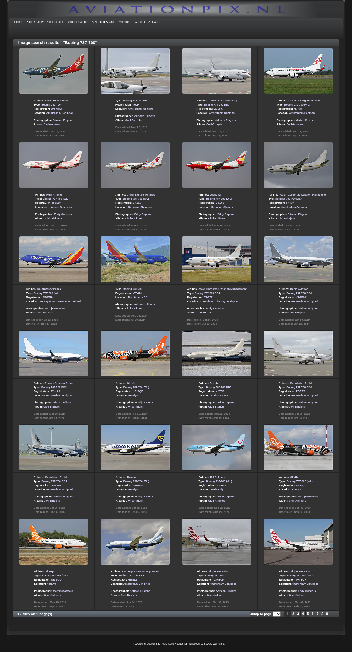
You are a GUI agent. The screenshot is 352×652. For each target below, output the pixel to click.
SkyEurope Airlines (57, 100)
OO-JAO (220, 485)
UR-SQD (56, 579)
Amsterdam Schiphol (59, 112)
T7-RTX (300, 391)
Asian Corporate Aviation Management (304, 194)
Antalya (133, 395)
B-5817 (137, 202)
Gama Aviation (299, 288)
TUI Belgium (217, 476)
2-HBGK (219, 579)
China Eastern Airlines (141, 194)
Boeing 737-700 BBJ (135, 100)
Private (214, 382)
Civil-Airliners (52, 124)
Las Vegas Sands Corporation (141, 571)
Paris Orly (217, 489)
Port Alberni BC (138, 297)
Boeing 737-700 (51, 104)
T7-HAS (55, 391)
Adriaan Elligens (63, 120)
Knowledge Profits (301, 382)
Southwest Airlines (49, 288)
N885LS (133, 579)
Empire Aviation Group (59, 382)
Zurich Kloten (219, 395)
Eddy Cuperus (63, 214)
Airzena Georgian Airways (304, 100)
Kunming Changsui (60, 206)
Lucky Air (216, 194)
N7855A (48, 297)
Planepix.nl (194, 643)
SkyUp (131, 382)
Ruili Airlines (54, 194)
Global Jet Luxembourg (222, 100)
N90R (136, 104)
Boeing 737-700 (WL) (297, 104)
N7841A (137, 293)
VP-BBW (301, 297)
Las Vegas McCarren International (59, 301)
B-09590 (56, 485)
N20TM (219, 391)
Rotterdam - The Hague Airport (219, 301)
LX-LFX (218, 108)
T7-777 (290, 202)
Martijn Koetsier (306, 120)
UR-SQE (138, 391)
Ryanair (132, 476)
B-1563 (219, 202)
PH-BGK (301, 579)
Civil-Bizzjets (133, 120)
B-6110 (56, 202)
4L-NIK (298, 108)
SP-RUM (138, 485)
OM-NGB (56, 108)
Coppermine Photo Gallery (161, 643)
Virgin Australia (218, 571)
